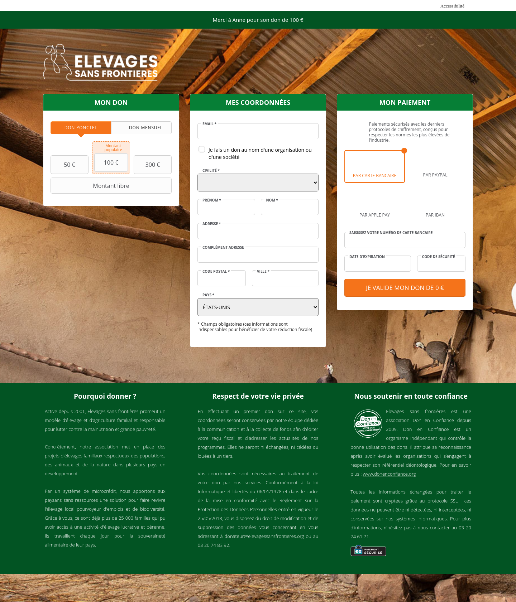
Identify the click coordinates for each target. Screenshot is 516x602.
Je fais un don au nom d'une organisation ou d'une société (260, 153)
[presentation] (81, 128)
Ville (263, 271)
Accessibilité (452, 6)
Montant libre (90, 186)
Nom (272, 200)
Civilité (211, 170)
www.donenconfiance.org (389, 474)
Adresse (211, 224)
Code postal (216, 271)
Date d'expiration (367, 256)
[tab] (81, 127)
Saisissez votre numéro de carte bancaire (391, 232)
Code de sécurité (438, 256)
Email (209, 124)
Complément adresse (223, 247)
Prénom (211, 200)
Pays (208, 295)
